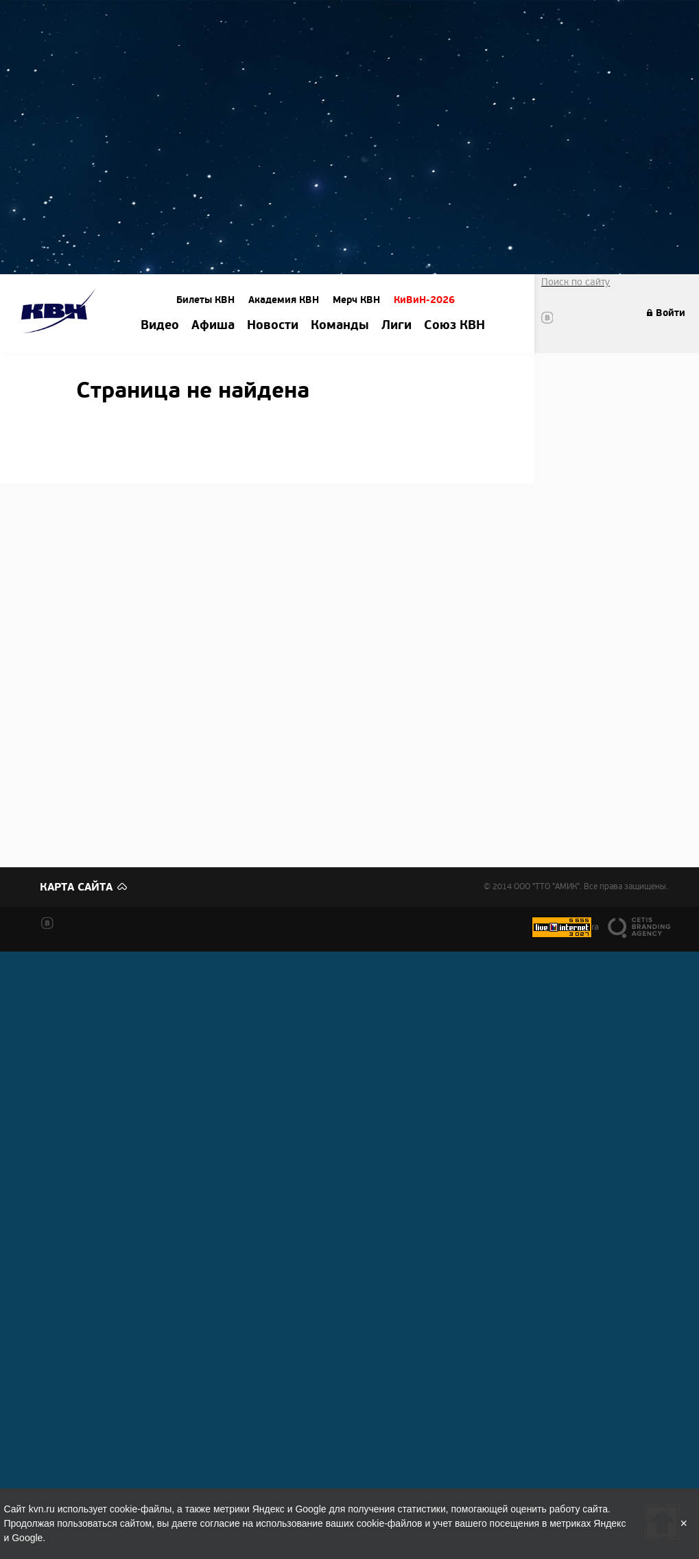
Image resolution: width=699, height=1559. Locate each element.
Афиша (213, 325)
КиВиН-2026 (424, 299)
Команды (340, 325)
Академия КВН (283, 299)
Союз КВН (454, 325)
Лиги (396, 325)
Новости (272, 325)
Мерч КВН (356, 299)
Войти (670, 312)
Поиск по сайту (575, 282)
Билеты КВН (205, 299)
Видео (160, 325)
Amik (61, 312)
